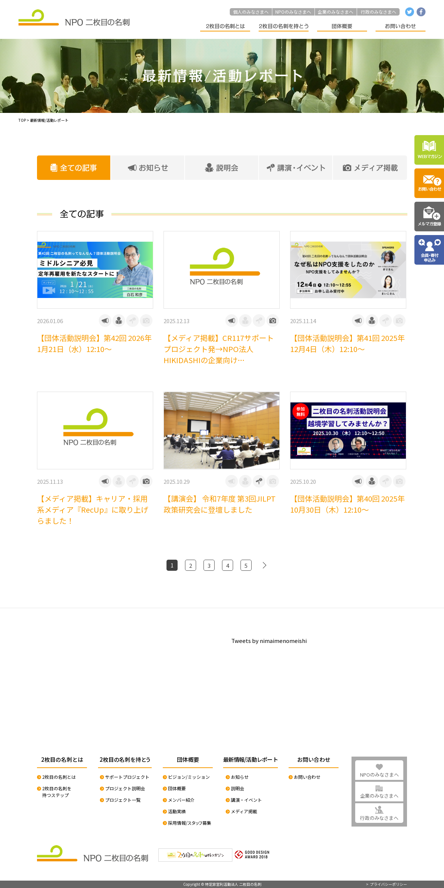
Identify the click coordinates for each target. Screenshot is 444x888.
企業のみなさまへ (335, 12)
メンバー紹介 (181, 800)
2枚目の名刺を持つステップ (56, 791)
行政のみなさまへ (378, 12)
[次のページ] (264, 565)
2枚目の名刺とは (59, 777)
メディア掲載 (244, 811)
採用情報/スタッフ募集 (189, 823)
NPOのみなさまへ (293, 12)
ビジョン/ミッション (189, 777)
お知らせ (240, 777)
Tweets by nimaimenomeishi (269, 640)
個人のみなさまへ (251, 12)
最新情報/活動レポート (49, 120)
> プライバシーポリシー (386, 884)
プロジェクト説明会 (125, 788)
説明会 (237, 788)
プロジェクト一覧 (123, 800)
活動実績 (177, 811)
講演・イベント (246, 800)
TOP (22, 120)
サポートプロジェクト (127, 777)
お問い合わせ (307, 777)
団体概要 (177, 788)
